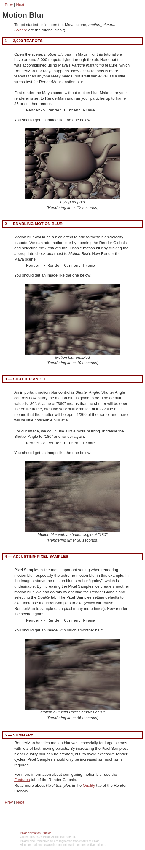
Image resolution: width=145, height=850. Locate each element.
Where (21, 30)
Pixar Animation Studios (36, 833)
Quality (89, 785)
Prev (9, 4)
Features (22, 780)
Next (20, 4)
